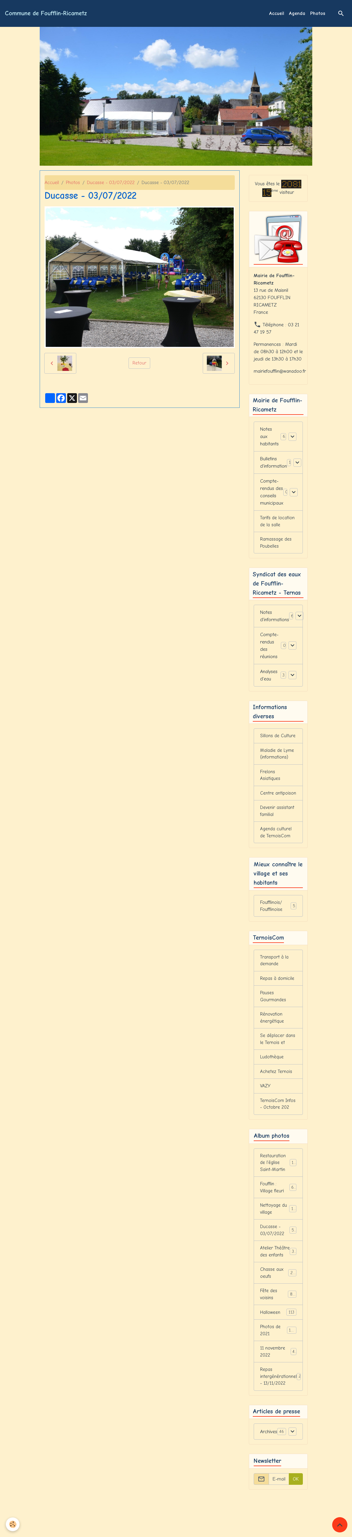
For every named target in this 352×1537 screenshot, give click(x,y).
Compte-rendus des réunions (269, 649)
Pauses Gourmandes (273, 1008)
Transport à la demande (274, 971)
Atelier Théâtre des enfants (278, 1284)
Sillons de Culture (278, 740)
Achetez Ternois (276, 1086)
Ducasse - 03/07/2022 (111, 182)
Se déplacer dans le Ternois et (278, 1053)
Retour (139, 363)
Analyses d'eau (269, 678)
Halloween (278, 1350)
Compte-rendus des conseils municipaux (271, 493)
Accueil (276, 13)
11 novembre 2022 (278, 1391)
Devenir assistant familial (277, 818)
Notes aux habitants (269, 437)
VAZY (265, 1101)
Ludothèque (272, 1072)
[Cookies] (13, 1524)
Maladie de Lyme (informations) (277, 758)
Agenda (297, 13)
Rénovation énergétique (272, 1030)
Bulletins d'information (273, 463)
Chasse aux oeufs (278, 1309)
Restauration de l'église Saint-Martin (279, 1187)
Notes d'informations (274, 619)
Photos (317, 13)
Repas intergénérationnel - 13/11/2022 (281, 1418)
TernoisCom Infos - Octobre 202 (276, 1124)
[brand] (46, 13)
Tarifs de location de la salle (278, 522)
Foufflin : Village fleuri (278, 1213)
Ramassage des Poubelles (276, 544)
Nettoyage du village (278, 1235)
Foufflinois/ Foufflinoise (278, 915)
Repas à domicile (277, 990)
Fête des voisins (278, 1332)
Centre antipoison (278, 800)
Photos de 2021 (278, 1369)
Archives (268, 1474)
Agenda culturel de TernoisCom (276, 840)
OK (296, 1521)
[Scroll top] (339, 1524)
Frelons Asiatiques (270, 781)
